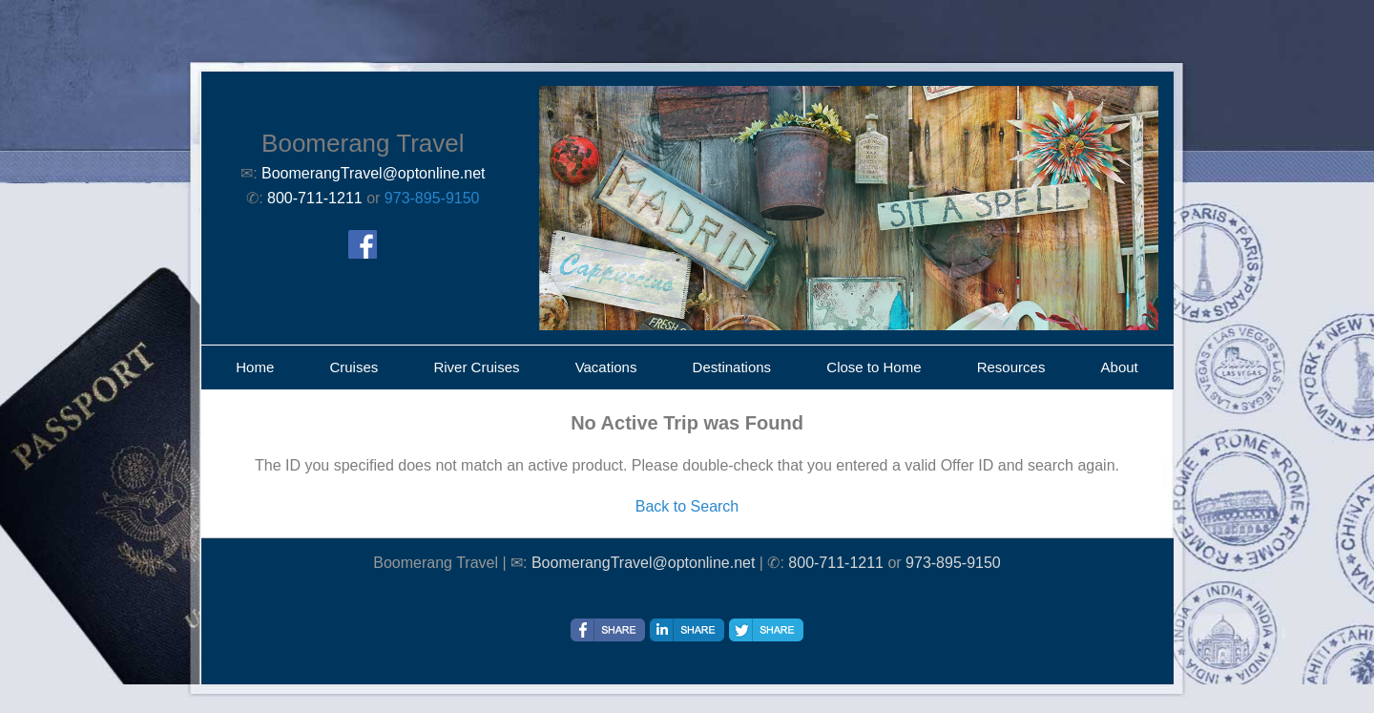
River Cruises (476, 367)
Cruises (353, 367)
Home (255, 367)
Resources (1011, 367)
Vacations (606, 367)
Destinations (732, 367)
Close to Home (873, 367)
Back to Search (687, 506)
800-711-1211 (836, 563)
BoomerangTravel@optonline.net (643, 563)
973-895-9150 (432, 198)
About (1119, 367)
